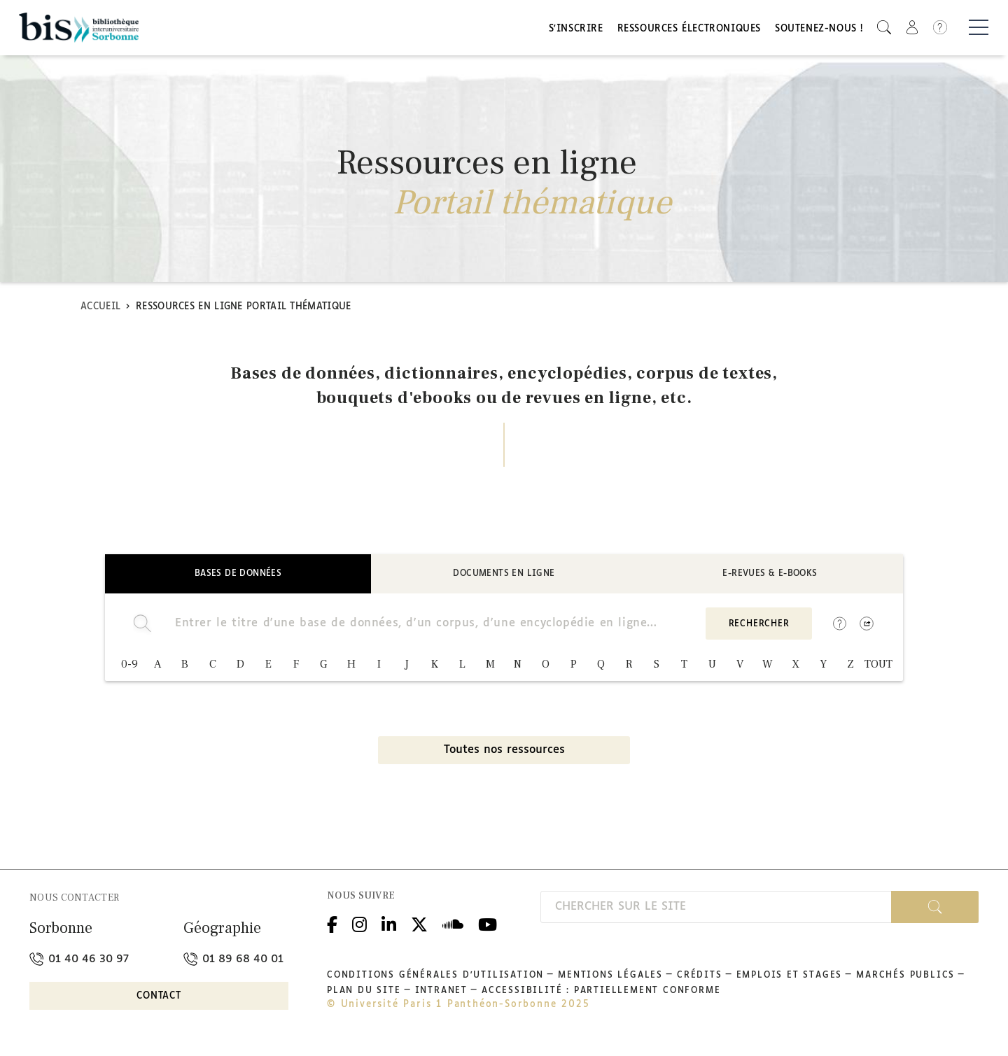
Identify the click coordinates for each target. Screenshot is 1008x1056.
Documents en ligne (503, 575)
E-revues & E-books (769, 575)
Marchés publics (905, 977)
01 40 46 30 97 (79, 960)
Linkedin (389, 924)
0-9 (129, 666)
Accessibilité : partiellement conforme (601, 992)
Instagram (359, 924)
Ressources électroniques (689, 29)
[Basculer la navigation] (978, 28)
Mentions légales (610, 977)
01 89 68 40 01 (233, 960)
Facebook (332, 924)
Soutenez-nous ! (819, 29)
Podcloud (452, 924)
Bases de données (238, 575)
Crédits (699, 977)
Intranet (441, 992)
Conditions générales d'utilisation (435, 977)
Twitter (419, 924)
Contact (158, 998)
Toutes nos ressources (504, 752)
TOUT (878, 666)
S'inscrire (576, 29)
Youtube (487, 924)
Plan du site (364, 992)
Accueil (100, 308)
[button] (884, 28)
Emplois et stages (789, 977)
